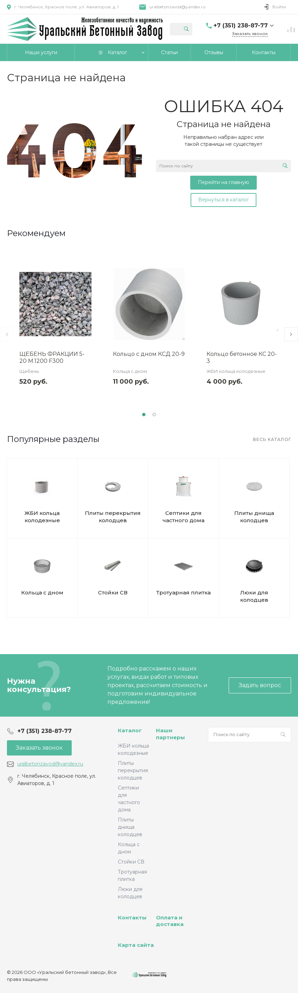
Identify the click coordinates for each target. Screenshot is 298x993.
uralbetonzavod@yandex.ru (177, 6)
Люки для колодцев (254, 596)
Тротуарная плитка (183, 592)
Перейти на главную (223, 182)
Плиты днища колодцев (254, 517)
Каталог (130, 730)
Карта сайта (136, 945)
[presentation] (7, 334)
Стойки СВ (113, 592)
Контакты (132, 917)
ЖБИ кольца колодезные (236, 371)
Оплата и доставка (170, 921)
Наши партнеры (170, 734)
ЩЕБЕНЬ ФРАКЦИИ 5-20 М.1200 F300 (52, 357)
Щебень (29, 371)
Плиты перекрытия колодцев (113, 517)
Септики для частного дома (183, 517)
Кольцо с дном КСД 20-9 (149, 354)
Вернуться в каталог (223, 200)
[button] (144, 414)
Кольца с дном (130, 371)
